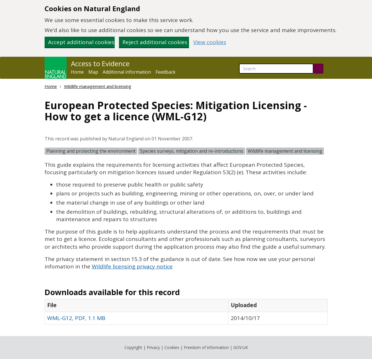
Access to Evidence (100, 63)
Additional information (127, 72)
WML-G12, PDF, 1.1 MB (76, 318)
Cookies (171, 347)
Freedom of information (206, 347)
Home (77, 72)
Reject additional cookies (154, 42)
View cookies (209, 42)
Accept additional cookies (81, 42)
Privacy (153, 347)
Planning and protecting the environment (91, 151)
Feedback (166, 72)
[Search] (318, 69)
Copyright (133, 347)
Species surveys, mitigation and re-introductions (191, 151)
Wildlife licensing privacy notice (132, 266)
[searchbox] (276, 69)
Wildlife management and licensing (97, 86)
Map (93, 72)
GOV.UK (240, 347)
